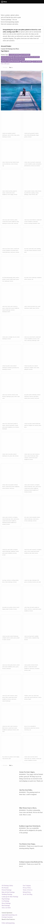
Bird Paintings (6, 905)
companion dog (35, 637)
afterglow (26, 369)
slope (15, 135)
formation (35, 223)
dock (25, 252)
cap (3, 165)
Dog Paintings (6, 899)
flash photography (31, 135)
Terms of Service (27, 890)
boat (11, 162)
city (25, 250)
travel (12, 163)
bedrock (34, 219)
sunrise (8, 637)
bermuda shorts (14, 250)
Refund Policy (27, 892)
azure (25, 135)
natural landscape (6, 310)
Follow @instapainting (8, 923)
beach (33, 162)
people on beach (13, 484)
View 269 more (5, 63)
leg (30, 133)
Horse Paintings (6, 903)
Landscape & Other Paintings (10, 896)
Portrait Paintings (7, 890)
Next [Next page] (11, 67)
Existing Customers (7, 917)
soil (37, 582)
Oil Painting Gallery (7, 885)
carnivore (9, 394)
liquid (29, 699)
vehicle (39, 697)
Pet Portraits (5, 887)
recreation (29, 582)
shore (39, 223)
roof (3, 758)
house (34, 308)
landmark (39, 277)
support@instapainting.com (9, 915)
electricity (26, 729)
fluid (37, 455)
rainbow (26, 695)
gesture (26, 136)
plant (34, 163)
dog (5, 580)
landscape (4, 136)
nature (38, 517)
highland (13, 551)
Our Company (27, 885)
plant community (32, 394)
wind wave (12, 252)
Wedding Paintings (7, 894)
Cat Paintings (5, 901)
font (34, 728)
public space (13, 279)
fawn (3, 582)
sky (6, 133)
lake (37, 194)
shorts (8, 248)
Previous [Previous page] (5, 67)
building (39, 248)
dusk (27, 250)
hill (38, 580)
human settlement (33, 250)
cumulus (26, 457)
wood (30, 219)
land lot (31, 396)
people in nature (34, 133)
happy (37, 135)
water (8, 135)
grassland (14, 367)
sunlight (31, 367)
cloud (3, 133)
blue (11, 191)
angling (33, 192)
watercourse (38, 486)
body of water (16, 162)
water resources (10, 219)
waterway (16, 223)
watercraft (31, 248)
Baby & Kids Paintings (8, 892)
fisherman (28, 192)
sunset (35, 367)
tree (35, 165)
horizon (9, 136)
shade (30, 308)
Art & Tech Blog (27, 894)
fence (25, 427)
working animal (14, 580)
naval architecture (6, 163)
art (15, 336)
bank (18, 221)
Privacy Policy (27, 887)
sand (38, 340)
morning (30, 223)
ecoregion (37, 484)
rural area (36, 398)
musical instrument (10, 425)
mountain (9, 133)
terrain (12, 135)
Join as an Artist (6, 907)
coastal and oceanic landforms (9, 221)
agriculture (35, 396)
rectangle (10, 336)
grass (18, 135)
